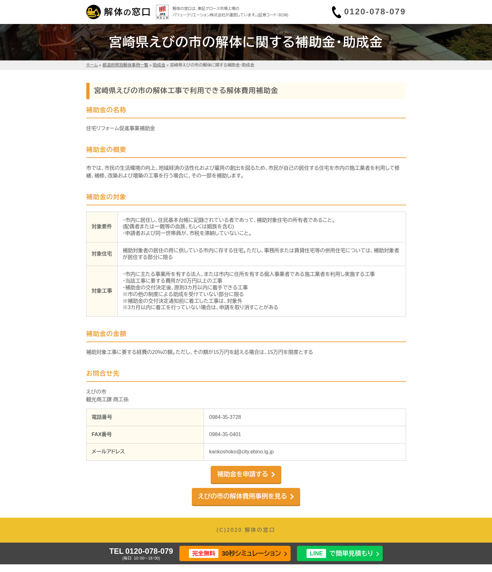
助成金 (159, 65)
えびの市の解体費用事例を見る (242, 496)
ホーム (92, 65)
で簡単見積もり (340, 553)
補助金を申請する (242, 474)
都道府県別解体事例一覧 (125, 65)
